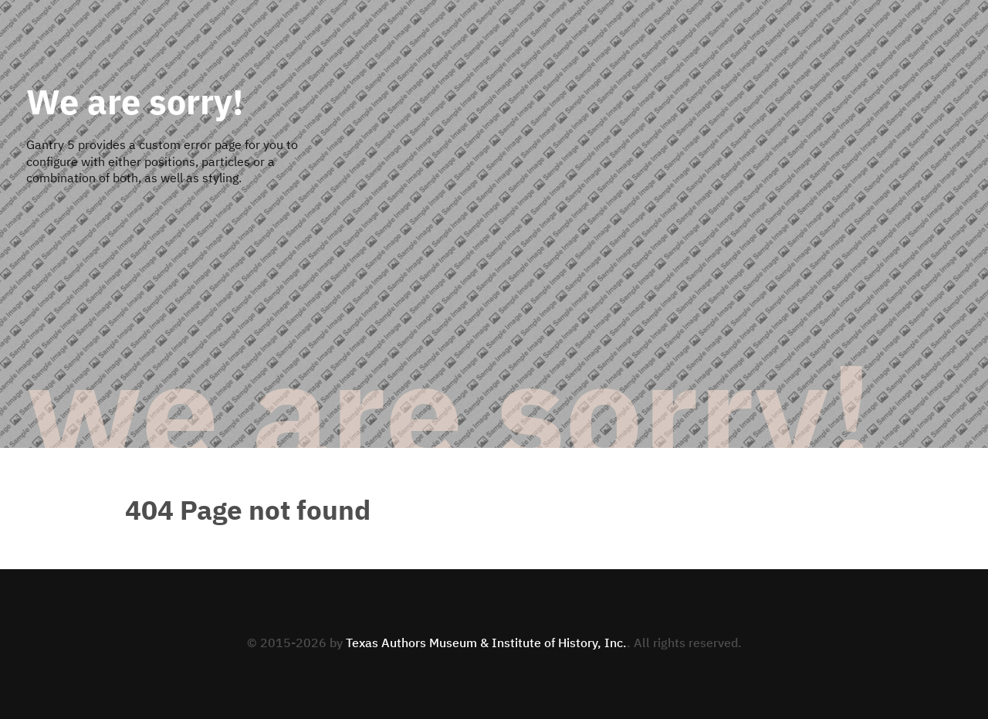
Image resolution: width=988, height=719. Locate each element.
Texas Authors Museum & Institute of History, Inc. (486, 644)
